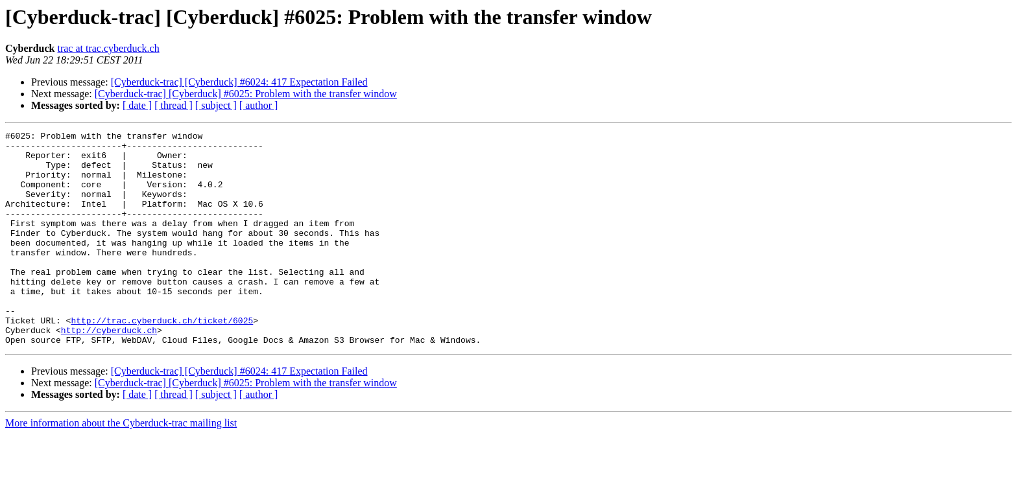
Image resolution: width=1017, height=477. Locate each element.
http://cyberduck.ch (109, 371)
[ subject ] (216, 105)
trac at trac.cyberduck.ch (108, 48)
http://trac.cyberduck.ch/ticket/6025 (162, 359)
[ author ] (258, 105)
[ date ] (137, 105)
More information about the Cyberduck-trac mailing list (121, 465)
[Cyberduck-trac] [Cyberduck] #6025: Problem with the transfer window (246, 93)
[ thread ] (173, 105)
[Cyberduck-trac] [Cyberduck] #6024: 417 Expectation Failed (239, 81)
